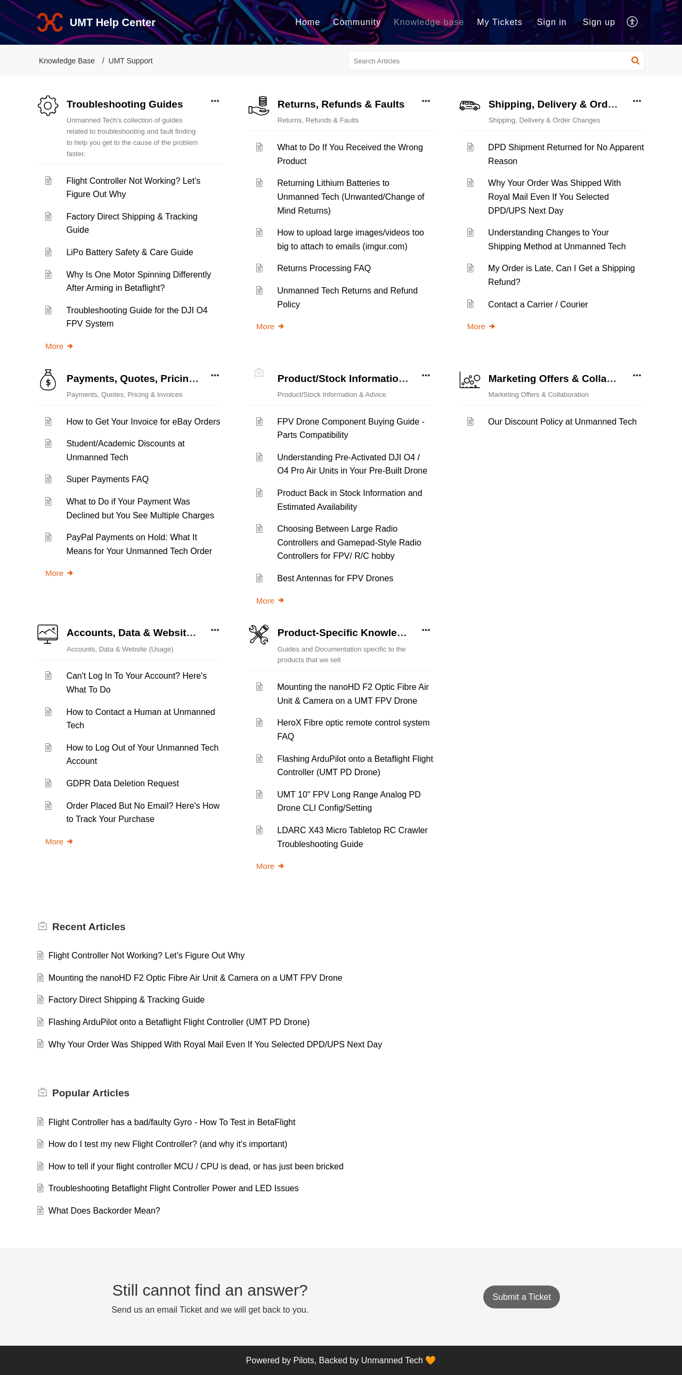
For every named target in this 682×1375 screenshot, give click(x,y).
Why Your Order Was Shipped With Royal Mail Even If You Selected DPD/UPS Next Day (554, 196)
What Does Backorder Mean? (104, 1210)
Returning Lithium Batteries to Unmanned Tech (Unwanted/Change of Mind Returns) (350, 196)
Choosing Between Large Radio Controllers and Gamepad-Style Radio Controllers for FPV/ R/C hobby (349, 542)
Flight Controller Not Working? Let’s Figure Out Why (146, 955)
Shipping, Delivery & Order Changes (576, 104)
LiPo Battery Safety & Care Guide (129, 252)
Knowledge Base (67, 60)
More (59, 346)
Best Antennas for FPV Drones (335, 578)
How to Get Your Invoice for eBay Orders (143, 421)
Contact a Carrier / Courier (538, 304)
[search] (496, 61)
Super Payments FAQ (107, 479)
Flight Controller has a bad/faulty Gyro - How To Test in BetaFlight (172, 1122)
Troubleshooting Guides (125, 104)
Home (307, 22)
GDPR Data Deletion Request (122, 783)
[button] (633, 22)
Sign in (552, 22)
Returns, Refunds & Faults (341, 104)
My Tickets (500, 22)
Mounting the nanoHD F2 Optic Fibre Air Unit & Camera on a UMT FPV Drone (195, 977)
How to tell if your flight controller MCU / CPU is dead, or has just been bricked (196, 1166)
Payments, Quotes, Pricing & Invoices (157, 378)
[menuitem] (307, 22)
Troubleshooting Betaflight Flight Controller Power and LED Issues (173, 1188)
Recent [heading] (89, 926)
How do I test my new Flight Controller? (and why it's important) (168, 1144)
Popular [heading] (90, 1093)
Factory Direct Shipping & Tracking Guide (126, 999)
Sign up (599, 22)
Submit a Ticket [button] (521, 1296)
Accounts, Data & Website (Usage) (149, 632)
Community (357, 22)
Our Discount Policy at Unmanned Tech (562, 421)
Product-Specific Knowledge (346, 632)
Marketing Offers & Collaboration (568, 378)
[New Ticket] (521, 1296)
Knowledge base (429, 22)
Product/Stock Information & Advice (364, 378)
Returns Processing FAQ (324, 268)
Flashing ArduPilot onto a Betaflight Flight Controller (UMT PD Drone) (179, 1022)
